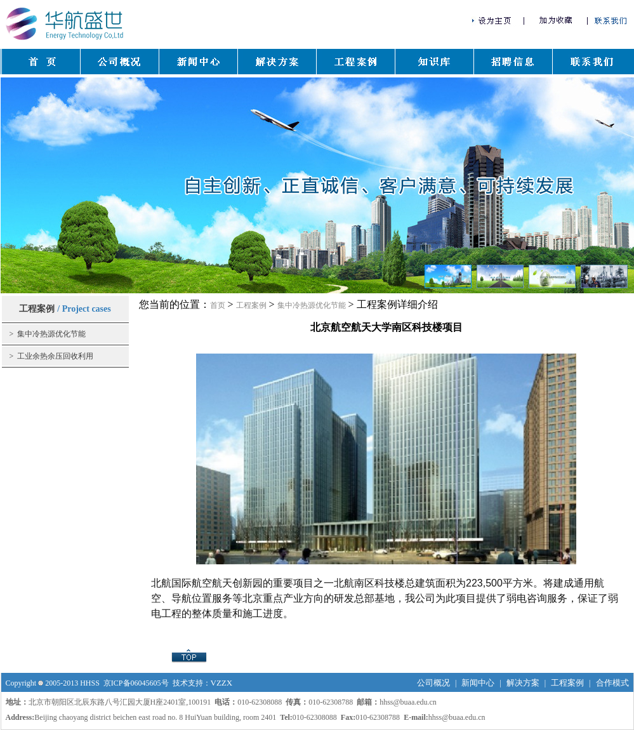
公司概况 (433, 682)
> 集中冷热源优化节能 (48, 333)
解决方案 (522, 682)
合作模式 (612, 682)
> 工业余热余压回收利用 (52, 356)
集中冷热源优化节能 (311, 305)
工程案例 (251, 305)
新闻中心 (477, 682)
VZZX (222, 682)
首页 (217, 305)
